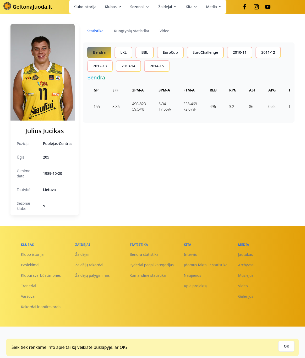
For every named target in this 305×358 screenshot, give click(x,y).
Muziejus (245, 275)
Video (243, 285)
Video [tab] (165, 30)
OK (286, 346)
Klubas (113, 6)
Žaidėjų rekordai (89, 264)
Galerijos (245, 296)
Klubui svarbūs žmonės (41, 275)
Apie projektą (195, 285)
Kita (192, 6)
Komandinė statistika (147, 275)
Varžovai (28, 296)
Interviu (191, 254)
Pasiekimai (30, 264)
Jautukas (245, 254)
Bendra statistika (143, 254)
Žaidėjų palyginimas (92, 275)
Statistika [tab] (95, 30)
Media (214, 6)
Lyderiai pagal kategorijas (151, 264)
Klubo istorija (84, 6)
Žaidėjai (167, 6)
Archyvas (246, 264)
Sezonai (140, 6)
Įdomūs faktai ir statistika (205, 264)
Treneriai (28, 285)
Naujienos (192, 275)
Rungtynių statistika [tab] (131, 30)
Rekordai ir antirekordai (41, 306)
